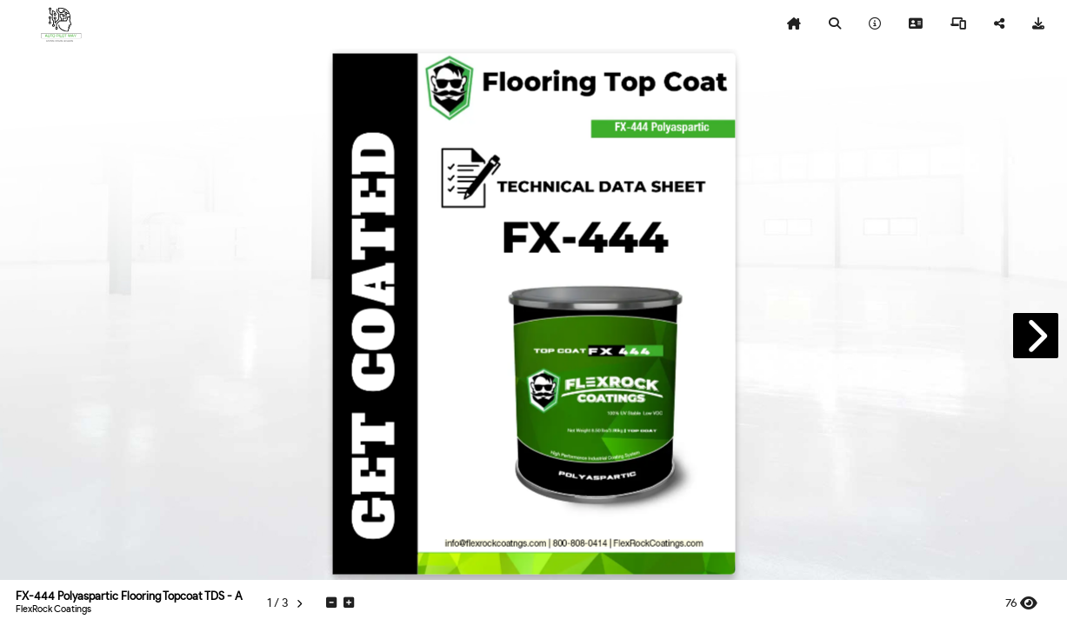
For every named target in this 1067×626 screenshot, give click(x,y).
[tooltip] (794, 24)
